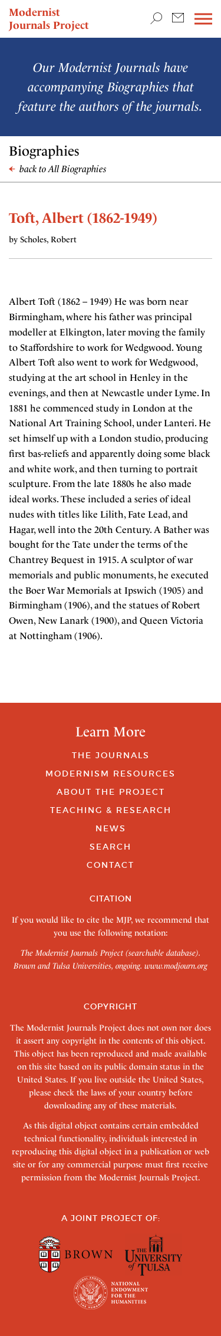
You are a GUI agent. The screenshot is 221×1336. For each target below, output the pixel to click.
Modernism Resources (110, 773)
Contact (110, 865)
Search (110, 846)
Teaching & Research (110, 810)
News (110, 828)
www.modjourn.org (175, 965)
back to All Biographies (58, 169)
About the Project (111, 792)
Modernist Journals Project (49, 18)
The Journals (111, 755)
